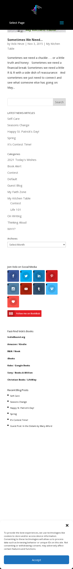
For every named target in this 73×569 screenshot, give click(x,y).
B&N (9, 351)
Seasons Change (18, 125)
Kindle (22, 344)
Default (12, 179)
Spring (11, 138)
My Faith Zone (16, 192)
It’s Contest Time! (19, 144)
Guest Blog (14, 185)
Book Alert (14, 166)
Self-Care (13, 119)
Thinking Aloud (16, 222)
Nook (17, 351)
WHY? (11, 229)
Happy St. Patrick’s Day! (23, 131)
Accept (36, 560)
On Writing (14, 216)
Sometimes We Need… (25, 40)
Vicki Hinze (17, 44)
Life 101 (15, 209)
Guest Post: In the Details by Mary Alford (31, 426)
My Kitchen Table (19, 198)
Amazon (12, 344)
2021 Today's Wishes (21, 160)
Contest (12, 172)
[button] (67, 525)
